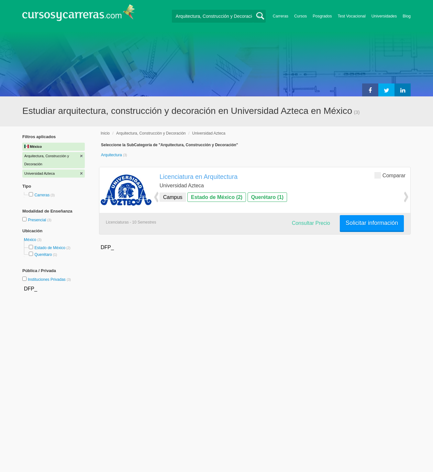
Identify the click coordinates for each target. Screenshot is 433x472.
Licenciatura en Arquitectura (199, 176)
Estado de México (49, 248)
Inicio (105, 133)
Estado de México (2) (216, 197)
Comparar (389, 175)
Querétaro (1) (267, 197)
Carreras (280, 16)
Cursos (300, 16)
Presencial (37, 220)
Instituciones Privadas (49, 279)
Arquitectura (112, 155)
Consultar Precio (311, 223)
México (30, 239)
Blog (407, 16)
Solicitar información (372, 223)
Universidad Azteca (209, 133)
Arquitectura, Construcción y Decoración (151, 133)
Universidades (384, 16)
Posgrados (322, 16)
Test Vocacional (352, 16)
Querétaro (43, 254)
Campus (173, 197)
